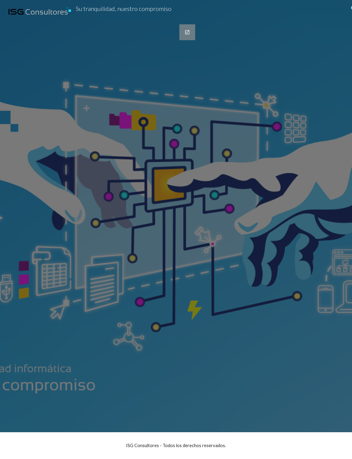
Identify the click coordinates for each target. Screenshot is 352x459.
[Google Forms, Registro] (109, 224)
